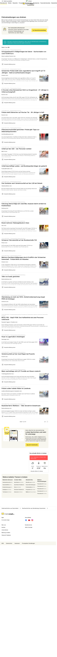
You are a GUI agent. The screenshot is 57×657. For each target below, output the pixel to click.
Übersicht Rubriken (6, 535)
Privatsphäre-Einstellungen (28, 543)
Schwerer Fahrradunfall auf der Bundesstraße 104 (19, 240)
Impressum (17, 543)
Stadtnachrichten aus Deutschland (10, 508)
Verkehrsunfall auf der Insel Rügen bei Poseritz (18, 354)
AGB (3, 543)
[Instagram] (32, 520)
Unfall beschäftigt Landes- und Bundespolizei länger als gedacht (24, 166)
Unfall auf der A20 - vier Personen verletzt (16, 149)
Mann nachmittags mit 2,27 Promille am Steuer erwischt (21, 371)
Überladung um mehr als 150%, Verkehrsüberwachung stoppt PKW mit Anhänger (23, 298)
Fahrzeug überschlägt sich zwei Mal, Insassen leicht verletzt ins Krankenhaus (24, 204)
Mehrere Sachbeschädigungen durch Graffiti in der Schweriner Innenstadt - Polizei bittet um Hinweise (24, 258)
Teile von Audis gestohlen (11, 276)
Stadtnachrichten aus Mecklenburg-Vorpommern (32, 508)
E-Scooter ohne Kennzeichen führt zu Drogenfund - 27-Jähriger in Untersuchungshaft (25, 91)
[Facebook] (26, 520)
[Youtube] (29, 520)
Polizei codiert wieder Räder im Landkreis (16, 388)
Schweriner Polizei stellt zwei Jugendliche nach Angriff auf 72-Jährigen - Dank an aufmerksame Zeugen (24, 72)
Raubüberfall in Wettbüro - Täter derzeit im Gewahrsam (21, 405)
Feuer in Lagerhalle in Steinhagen (13, 337)
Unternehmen (5, 530)
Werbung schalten (6, 532)
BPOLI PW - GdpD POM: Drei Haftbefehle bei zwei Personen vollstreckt (23, 318)
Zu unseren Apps (6, 520)
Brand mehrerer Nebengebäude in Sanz (15, 223)
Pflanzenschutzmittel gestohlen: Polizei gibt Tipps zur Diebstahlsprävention (20, 130)
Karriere (3, 527)
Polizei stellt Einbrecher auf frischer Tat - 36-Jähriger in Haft (23, 112)
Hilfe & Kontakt (28, 527)
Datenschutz (9, 543)
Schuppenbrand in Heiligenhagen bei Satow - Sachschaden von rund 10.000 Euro (24, 52)
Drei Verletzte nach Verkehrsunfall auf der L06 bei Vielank (22, 183)
